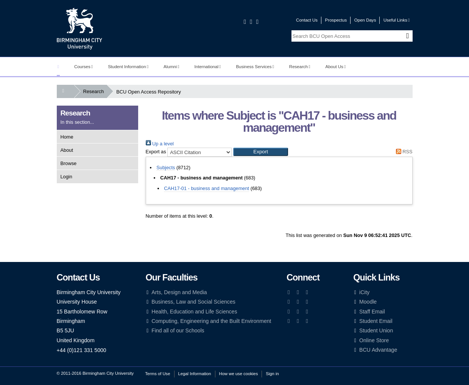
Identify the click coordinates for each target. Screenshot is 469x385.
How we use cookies (238, 373)
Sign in (272, 373)
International (208, 66)
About (67, 150)
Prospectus (336, 20)
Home (67, 137)
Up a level (160, 144)
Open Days (365, 20)
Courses (83, 66)
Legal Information (194, 373)
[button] (260, 152)
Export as (156, 151)
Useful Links (396, 20)
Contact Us (307, 20)
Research (299, 66)
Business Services (255, 66)
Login (66, 176)
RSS (402, 151)
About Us (336, 66)
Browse (69, 163)
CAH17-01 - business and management (206, 188)
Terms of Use (157, 373)
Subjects (165, 167)
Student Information (128, 66)
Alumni (171, 66)
